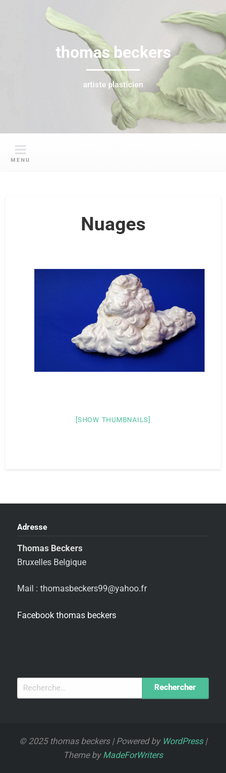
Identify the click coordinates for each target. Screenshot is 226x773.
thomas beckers (113, 52)
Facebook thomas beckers (66, 615)
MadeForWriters (133, 755)
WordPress (182, 741)
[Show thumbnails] (113, 420)
